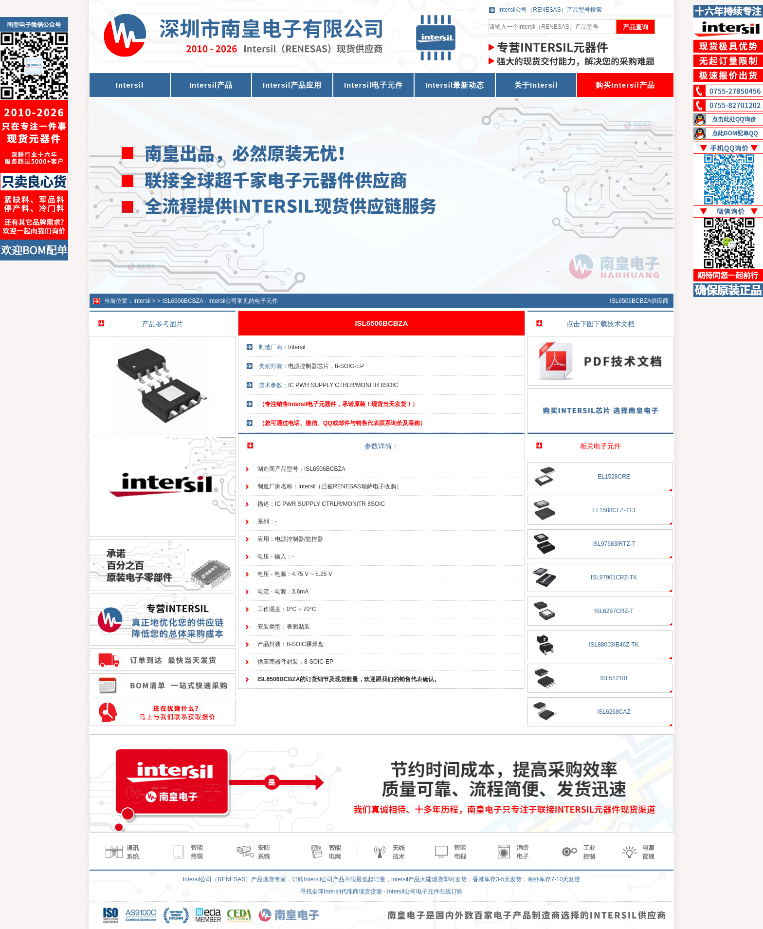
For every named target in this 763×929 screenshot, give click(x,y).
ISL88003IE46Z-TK (614, 644)
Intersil (141, 300)
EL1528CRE (614, 476)
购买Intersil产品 (625, 85)
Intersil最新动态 (454, 85)
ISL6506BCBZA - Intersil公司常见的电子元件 (220, 300)
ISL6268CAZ (614, 711)
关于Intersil (536, 85)
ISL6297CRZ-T (614, 611)
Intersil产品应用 (292, 85)
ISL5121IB (613, 678)
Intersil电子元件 (373, 85)
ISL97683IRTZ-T (614, 543)
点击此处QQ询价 (734, 119)
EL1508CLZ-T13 (614, 510)
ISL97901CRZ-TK (614, 577)
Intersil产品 (211, 85)
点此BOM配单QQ (735, 133)
